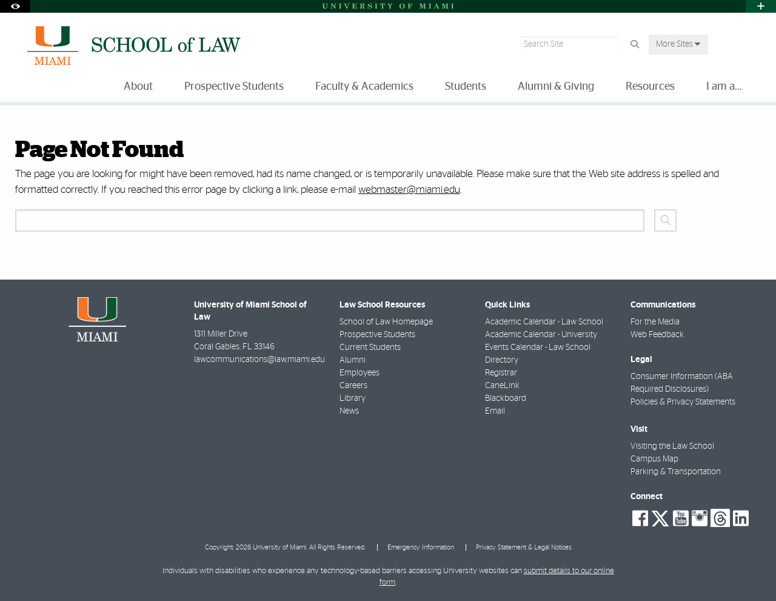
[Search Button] (634, 45)
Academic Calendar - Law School (544, 322)
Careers (353, 385)
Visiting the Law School (672, 446)
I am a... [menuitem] (724, 86)
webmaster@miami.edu (409, 189)
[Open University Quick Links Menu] (761, 6)
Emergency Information (420, 547)
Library (353, 398)
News (349, 411)
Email (495, 411)
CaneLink (502, 385)
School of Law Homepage (386, 322)
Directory (501, 360)
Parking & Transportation (675, 472)
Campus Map (654, 459)
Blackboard (505, 398)
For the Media (655, 322)
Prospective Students (377, 335)
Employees (360, 373)
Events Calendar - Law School (537, 347)
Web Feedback (657, 335)
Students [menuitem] (465, 86)
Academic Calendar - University (541, 335)
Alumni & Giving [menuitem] (556, 86)
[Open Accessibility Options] (15, 6)
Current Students (370, 347)
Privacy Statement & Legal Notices (524, 547)
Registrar (501, 373)
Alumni (353, 360)
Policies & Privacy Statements (682, 402)
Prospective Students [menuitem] (234, 86)
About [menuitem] (138, 86)
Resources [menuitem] (650, 86)
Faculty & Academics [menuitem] (364, 86)
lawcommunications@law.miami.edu (259, 359)
